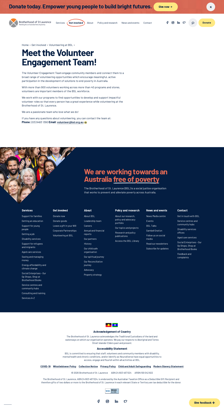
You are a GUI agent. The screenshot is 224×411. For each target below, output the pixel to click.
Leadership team (92, 221)
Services (27, 210)
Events (150, 221)
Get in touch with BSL (188, 216)
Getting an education (32, 221)
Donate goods (60, 221)
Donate (207, 22)
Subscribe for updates (157, 248)
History (87, 243)
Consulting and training (33, 293)
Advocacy (89, 269)
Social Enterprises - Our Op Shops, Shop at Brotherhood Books (34, 276)
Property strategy (93, 274)
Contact (182, 210)
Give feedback (204, 402)
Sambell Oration (154, 230)
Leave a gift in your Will (64, 225)
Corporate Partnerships (65, 230)
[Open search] (193, 22)
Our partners (90, 238)
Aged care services (31, 251)
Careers (88, 225)
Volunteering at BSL (63, 235)
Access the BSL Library (127, 240)
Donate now (59, 216)
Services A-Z (28, 298)
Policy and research (127, 210)
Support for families (32, 216)
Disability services (31, 238)
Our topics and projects (127, 227)
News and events (156, 210)
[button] (72, 122)
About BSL (89, 216)
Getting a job (28, 234)
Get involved (60, 210)
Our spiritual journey (94, 256)
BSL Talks (151, 225)
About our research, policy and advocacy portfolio (125, 219)
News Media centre (156, 216)
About (88, 210)
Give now (166, 6)
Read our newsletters (157, 243)
